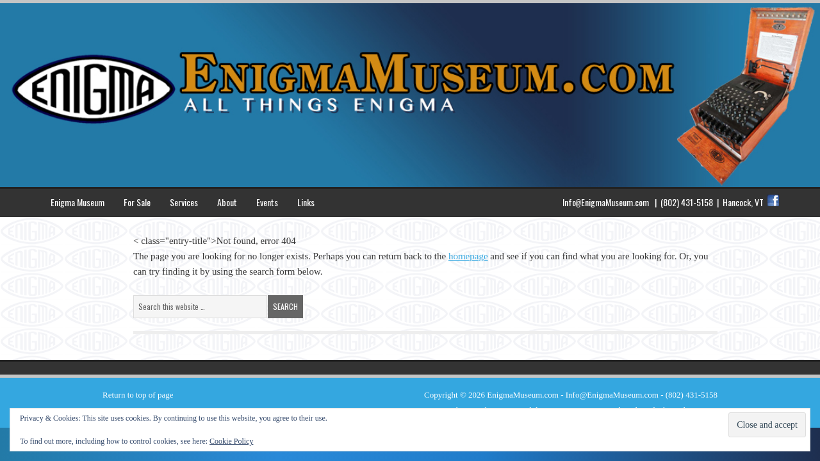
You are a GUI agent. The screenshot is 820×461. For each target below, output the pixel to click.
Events (267, 202)
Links (306, 202)
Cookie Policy (231, 441)
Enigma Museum (77, 202)
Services (184, 202)
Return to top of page (137, 395)
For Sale (137, 202)
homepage (468, 256)
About (227, 202)
